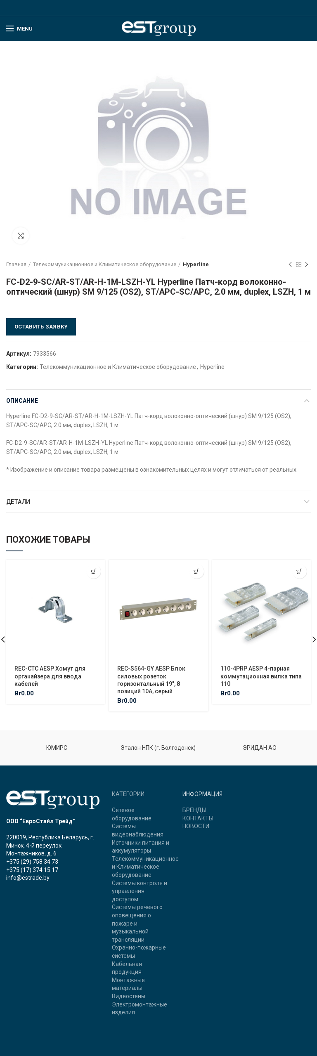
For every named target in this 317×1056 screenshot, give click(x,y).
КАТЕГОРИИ (128, 794)
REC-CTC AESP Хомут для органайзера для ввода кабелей (49, 676)
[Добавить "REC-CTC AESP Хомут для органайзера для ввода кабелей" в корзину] (93, 571)
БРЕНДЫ (194, 810)
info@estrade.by (28, 877)
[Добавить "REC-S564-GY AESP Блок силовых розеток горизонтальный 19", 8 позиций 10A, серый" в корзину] (196, 571)
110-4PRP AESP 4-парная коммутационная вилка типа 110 (261, 676)
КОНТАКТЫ (197, 818)
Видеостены (128, 996)
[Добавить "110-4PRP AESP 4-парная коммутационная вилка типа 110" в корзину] (299, 571)
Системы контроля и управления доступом (139, 891)
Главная (16, 264)
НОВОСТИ (195, 826)
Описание (22, 400)
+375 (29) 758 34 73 (32, 861)
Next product (306, 265)
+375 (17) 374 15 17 (32, 870)
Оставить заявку (41, 327)
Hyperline (196, 264)
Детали (18, 501)
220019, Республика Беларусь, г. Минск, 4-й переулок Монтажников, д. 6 (50, 845)
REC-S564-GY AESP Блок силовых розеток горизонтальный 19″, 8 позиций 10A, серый (151, 680)
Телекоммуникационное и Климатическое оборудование (104, 264)
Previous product (290, 265)
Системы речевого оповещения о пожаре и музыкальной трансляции (137, 923)
